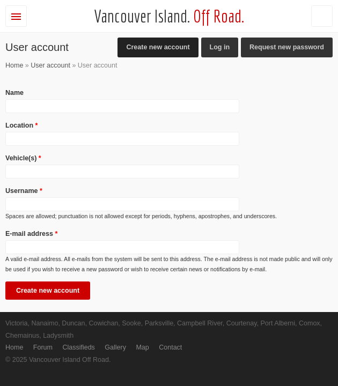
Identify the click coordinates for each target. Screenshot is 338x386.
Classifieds (78, 347)
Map (142, 347)
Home (14, 65)
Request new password (286, 47)
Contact (170, 347)
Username (23, 191)
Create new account (162, 46)
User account (50, 65)
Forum (43, 347)
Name (14, 92)
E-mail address (31, 233)
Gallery (115, 347)
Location (21, 125)
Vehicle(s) (23, 158)
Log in (220, 47)
